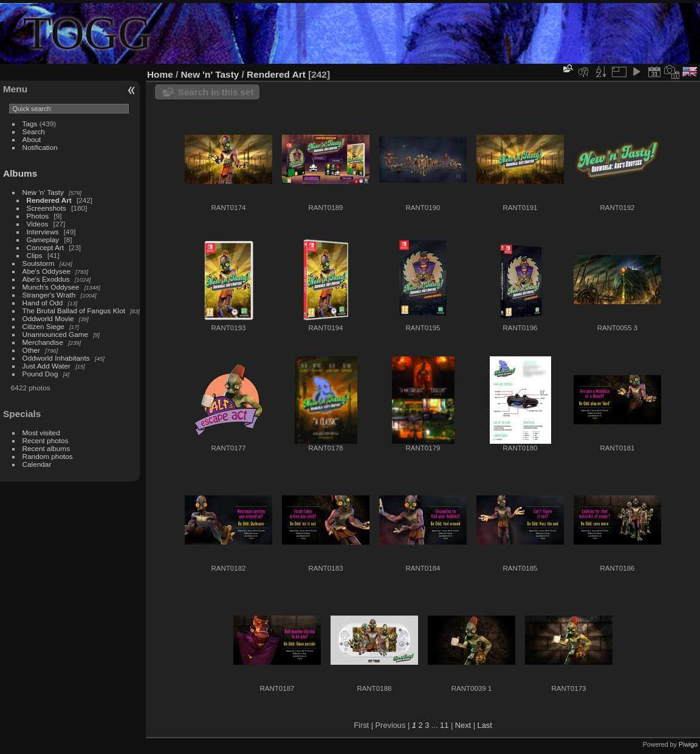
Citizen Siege (43, 326)
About (31, 139)
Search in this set (215, 92)
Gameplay (43, 239)
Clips (35, 255)
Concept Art (45, 247)
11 (444, 725)
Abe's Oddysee (46, 271)
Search (33, 131)
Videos (38, 224)
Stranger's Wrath (49, 295)
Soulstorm (38, 263)
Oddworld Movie (48, 318)
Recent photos (45, 440)
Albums (20, 173)
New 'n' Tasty (43, 192)
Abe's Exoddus (46, 279)
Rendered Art (49, 200)
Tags (30, 123)
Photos (38, 216)
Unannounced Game (55, 334)
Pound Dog (40, 374)
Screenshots (46, 208)
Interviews (43, 232)
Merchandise (42, 342)
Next (463, 725)
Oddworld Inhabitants (56, 358)
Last (485, 725)
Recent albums (46, 448)
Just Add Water (46, 366)
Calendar (37, 464)
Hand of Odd (42, 303)
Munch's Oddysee (51, 287)
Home (160, 74)
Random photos (47, 456)
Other (31, 350)
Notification (40, 147)
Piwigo (688, 744)
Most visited (41, 432)
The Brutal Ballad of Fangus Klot (73, 310)
